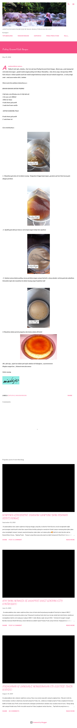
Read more (70, 539)
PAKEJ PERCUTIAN (52, 36)
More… (66, 36)
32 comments (14, 711)
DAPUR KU (37, 36)
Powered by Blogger (38, 722)
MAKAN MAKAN (23, 36)
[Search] (68, 3)
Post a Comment (15, 539)
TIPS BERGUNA (7, 36)
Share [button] (70, 395)
